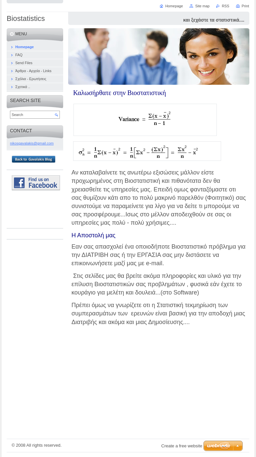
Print (245, 6)
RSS (225, 6)
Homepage (174, 6)
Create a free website (181, 445)
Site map (202, 6)
